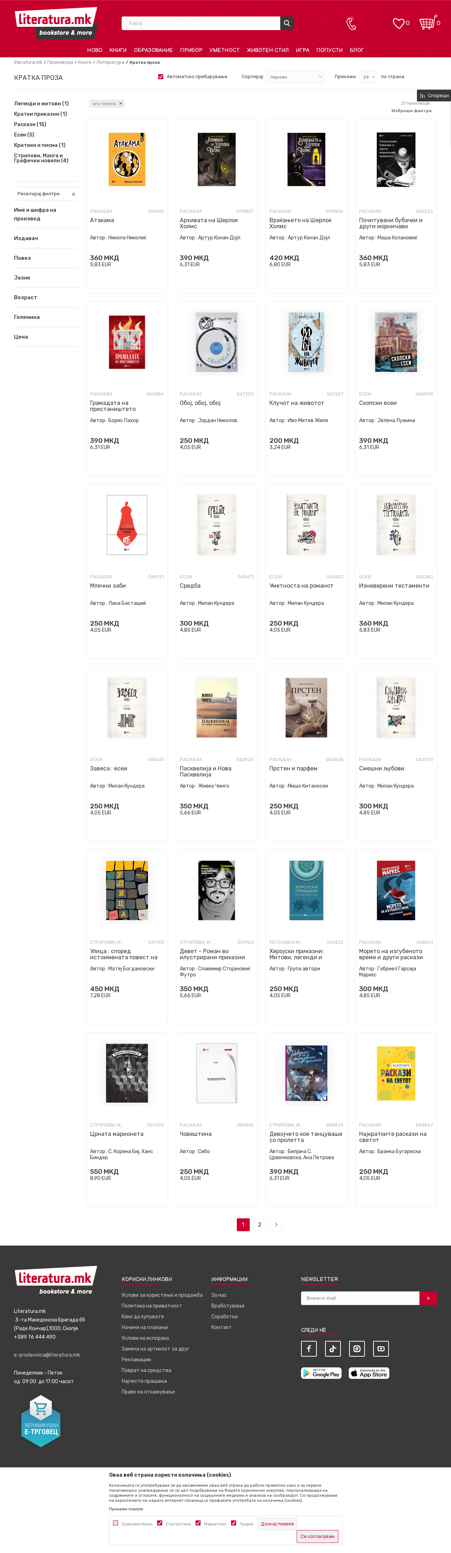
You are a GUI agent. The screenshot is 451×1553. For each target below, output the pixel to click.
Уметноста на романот (301, 586)
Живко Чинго (213, 786)
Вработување (228, 1306)
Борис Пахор (123, 420)
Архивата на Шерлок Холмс (209, 223)
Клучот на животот (296, 403)
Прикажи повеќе (126, 1509)
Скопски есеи (378, 403)
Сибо (204, 1151)
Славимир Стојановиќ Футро (215, 972)
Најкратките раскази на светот (393, 1137)
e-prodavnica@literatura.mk (47, 1355)
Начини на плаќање (145, 1327)
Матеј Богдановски (131, 969)
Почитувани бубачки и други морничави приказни (391, 226)
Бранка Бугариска (399, 1151)
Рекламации (136, 1360)
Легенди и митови (41, 103)
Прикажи (345, 76)
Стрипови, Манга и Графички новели (41, 158)
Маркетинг (215, 1524)
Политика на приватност (152, 1306)
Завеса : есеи (108, 768)
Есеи (24, 135)
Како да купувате (143, 1317)
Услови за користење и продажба (162, 1295)
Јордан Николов (217, 420)
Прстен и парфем (293, 768)
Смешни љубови (381, 768)
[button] (46, 238)
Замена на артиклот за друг (155, 1349)
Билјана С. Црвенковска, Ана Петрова (301, 1154)
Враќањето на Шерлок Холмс (300, 223)
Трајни (246, 1524)
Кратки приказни (40, 114)
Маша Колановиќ (397, 238)
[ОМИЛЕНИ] (399, 20)
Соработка (224, 1317)
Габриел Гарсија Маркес (387, 972)
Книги (84, 62)
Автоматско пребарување (197, 76)
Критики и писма (40, 145)
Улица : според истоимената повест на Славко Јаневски (124, 957)
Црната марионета (117, 1134)
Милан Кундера (216, 603)
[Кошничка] (428, 20)
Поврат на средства (146, 1370)
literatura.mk (28, 62)
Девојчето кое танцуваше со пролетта (305, 1137)
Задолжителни (137, 1524)
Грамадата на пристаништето (113, 406)
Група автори (304, 969)
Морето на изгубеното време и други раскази (391, 954)
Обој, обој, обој (200, 403)
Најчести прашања (144, 1381)
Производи (60, 62)
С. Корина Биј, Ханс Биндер (121, 1154)
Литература (111, 62)
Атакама (102, 220)
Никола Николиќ (127, 238)
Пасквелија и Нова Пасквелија (205, 771)
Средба (190, 586)
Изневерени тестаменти (394, 586)
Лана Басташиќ (127, 603)
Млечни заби (108, 586)
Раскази (30, 124)
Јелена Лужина (396, 420)
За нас (219, 1295)
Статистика (178, 1524)
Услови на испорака (145, 1338)
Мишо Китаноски (308, 786)
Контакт (221, 1327)
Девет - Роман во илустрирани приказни (212, 954)
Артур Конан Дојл (219, 238)
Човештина (196, 1134)
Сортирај (252, 76)
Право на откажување (148, 1392)
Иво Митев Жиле (308, 420)
